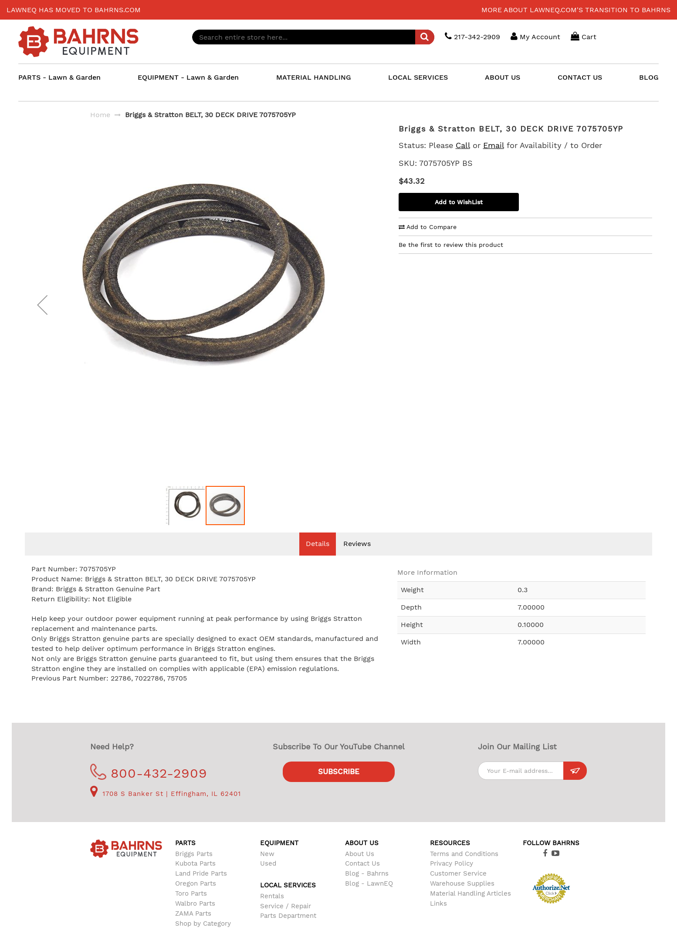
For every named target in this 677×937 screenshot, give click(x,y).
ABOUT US (502, 77)
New (267, 867)
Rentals (272, 909)
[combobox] (313, 37)
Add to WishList (459, 202)
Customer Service (458, 886)
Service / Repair (285, 919)
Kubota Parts (195, 876)
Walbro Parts (195, 916)
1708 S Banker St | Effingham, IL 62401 (165, 807)
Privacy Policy (451, 876)
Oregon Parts (195, 896)
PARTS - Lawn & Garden (59, 77)
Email (493, 145)
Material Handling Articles (470, 906)
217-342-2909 (472, 36)
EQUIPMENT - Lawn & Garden (188, 77)
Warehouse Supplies (462, 896)
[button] (42, 311)
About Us (359, 867)
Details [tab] (317, 557)
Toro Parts (191, 906)
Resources (450, 856)
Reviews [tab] (357, 557)
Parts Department (288, 929)
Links (438, 916)
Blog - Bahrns (367, 886)
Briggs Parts (194, 867)
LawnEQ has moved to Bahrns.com (74, 10)
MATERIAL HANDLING (313, 77)
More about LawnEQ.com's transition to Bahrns (575, 10)
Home (100, 115)
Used (268, 876)
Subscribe (338, 784)
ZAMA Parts (193, 926)
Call (463, 145)
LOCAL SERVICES (418, 77)
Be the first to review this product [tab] (451, 244)
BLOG (649, 77)
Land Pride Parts (201, 886)
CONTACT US (580, 77)
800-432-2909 (148, 786)
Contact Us (362, 876)
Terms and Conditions (464, 867)
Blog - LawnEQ (369, 896)
